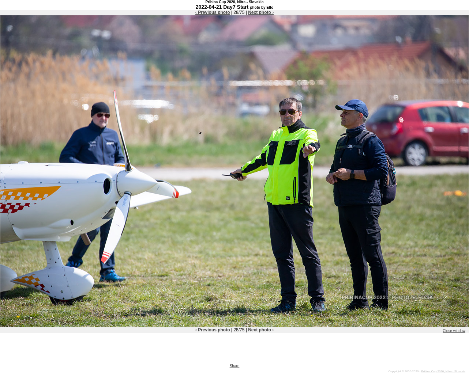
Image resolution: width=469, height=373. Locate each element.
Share (235, 366)
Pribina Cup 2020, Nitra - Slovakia (443, 371)
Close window (454, 331)
